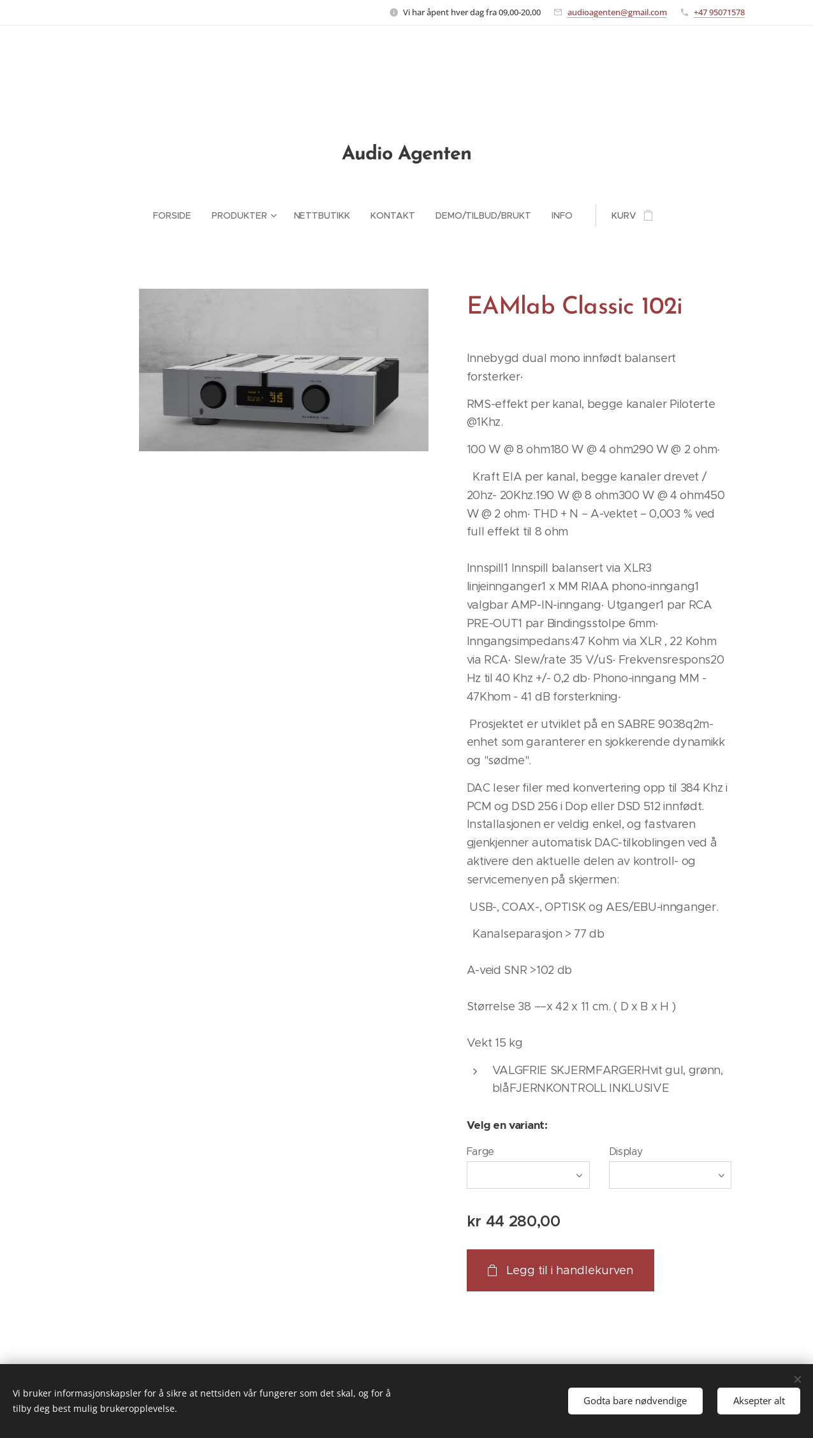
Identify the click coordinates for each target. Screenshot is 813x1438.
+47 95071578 (719, 12)
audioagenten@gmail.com (617, 12)
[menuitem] (177, 215)
